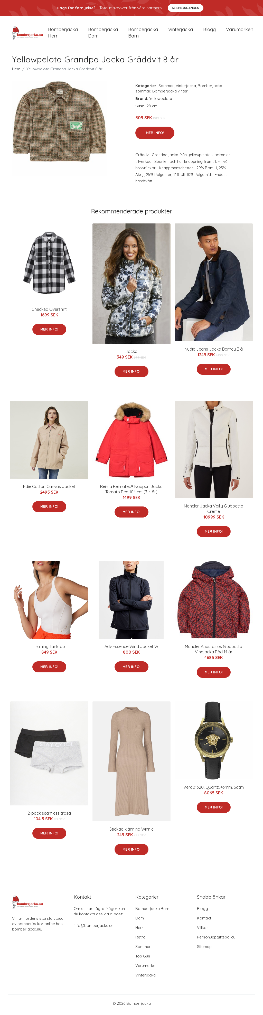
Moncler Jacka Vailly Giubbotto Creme (213, 511)
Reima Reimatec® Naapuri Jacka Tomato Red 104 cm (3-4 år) (131, 491)
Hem (16, 71)
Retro (140, 939)
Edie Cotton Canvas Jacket (49, 489)
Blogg (209, 31)
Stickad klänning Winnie (131, 831)
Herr (139, 930)
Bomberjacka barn (143, 34)
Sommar (166, 88)
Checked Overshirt (49, 311)
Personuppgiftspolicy (216, 939)
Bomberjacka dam (103, 34)
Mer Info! (155, 135)
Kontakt (204, 920)
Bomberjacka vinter (170, 93)
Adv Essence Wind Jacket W (131, 649)
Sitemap (204, 949)
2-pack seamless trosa (49, 815)
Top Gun (142, 958)
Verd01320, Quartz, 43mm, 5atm (213, 789)
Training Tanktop (49, 649)
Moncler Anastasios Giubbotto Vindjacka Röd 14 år (213, 652)
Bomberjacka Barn (152, 911)
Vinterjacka (180, 31)
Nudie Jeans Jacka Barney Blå (213, 351)
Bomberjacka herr (63, 34)
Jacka (131, 353)
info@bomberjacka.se (94, 928)
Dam (139, 920)
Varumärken (239, 31)
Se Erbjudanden (185, 8)
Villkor (202, 930)
